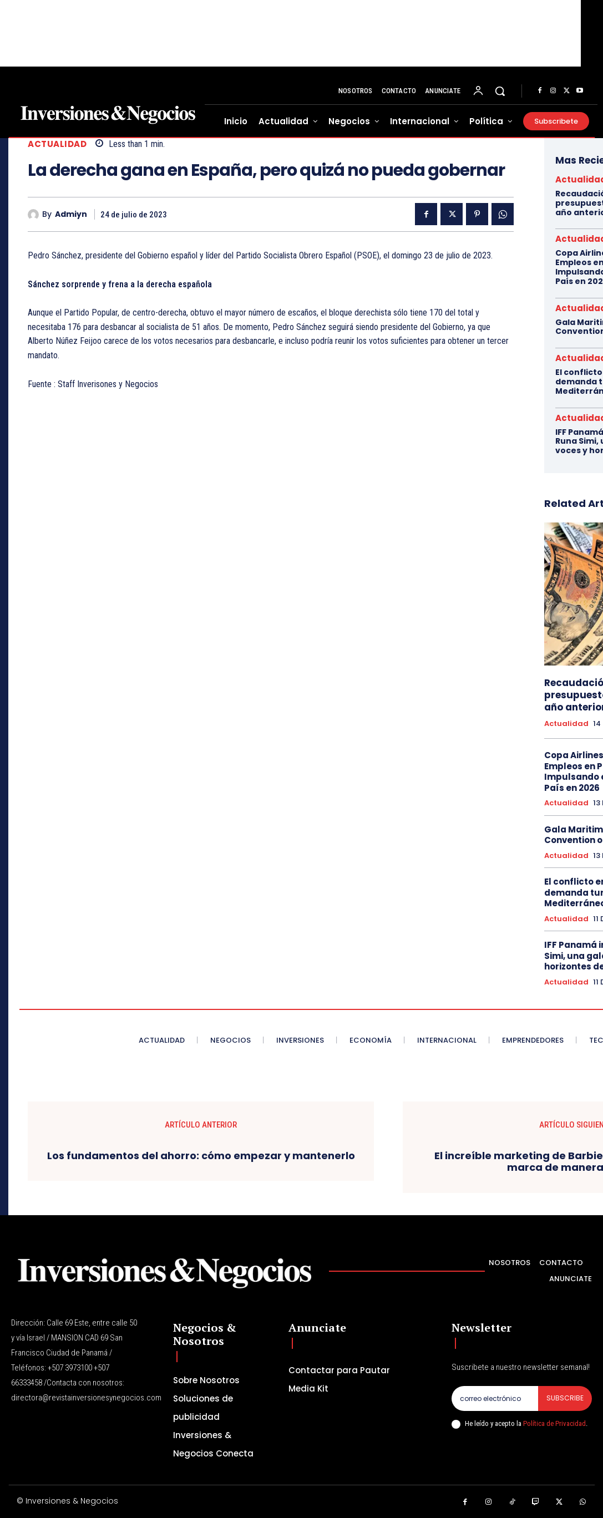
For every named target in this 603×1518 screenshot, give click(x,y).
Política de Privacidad (554, 1423)
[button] (500, 91)
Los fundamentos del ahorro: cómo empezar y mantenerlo (201, 1156)
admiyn (71, 214)
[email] (495, 1398)
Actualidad (57, 144)
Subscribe (565, 1398)
